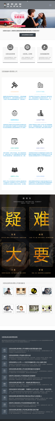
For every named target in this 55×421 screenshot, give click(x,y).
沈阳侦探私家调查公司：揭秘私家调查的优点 (24, 382)
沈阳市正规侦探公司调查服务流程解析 (22, 376)
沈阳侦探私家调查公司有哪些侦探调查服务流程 (25, 348)
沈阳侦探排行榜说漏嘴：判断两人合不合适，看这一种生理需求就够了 (30, 389)
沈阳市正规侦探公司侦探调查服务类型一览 (24, 403)
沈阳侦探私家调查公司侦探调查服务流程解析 (24, 369)
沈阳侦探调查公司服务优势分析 (20, 355)
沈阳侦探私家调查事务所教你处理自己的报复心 (25, 396)
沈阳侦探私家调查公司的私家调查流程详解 (24, 409)
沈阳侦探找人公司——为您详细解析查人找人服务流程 (28, 362)
